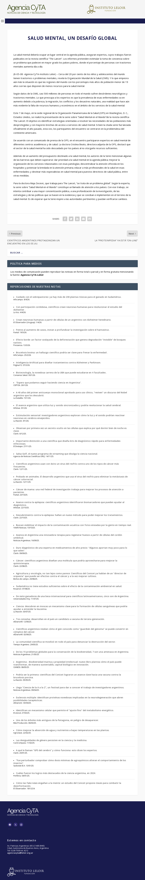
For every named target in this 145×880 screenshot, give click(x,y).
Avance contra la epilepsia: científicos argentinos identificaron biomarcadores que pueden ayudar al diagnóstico (68, 503)
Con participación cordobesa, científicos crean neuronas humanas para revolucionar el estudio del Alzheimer (67, 308)
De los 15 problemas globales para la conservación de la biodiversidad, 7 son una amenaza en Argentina (72, 651)
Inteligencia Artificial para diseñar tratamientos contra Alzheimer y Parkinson (58, 362)
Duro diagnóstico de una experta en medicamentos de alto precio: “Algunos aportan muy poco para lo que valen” (70, 549)
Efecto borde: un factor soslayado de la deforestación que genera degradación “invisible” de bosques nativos (69, 341)
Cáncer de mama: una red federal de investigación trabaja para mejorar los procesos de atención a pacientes (68, 491)
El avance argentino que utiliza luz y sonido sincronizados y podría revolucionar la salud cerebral (68, 405)
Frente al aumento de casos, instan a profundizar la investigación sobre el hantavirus (62, 329)
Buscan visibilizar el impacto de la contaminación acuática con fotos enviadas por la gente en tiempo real (73, 524)
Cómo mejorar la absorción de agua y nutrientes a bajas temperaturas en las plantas (62, 730)
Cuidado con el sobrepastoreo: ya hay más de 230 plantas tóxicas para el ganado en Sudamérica (68, 296)
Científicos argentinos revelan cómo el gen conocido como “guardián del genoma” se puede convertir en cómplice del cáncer (70, 630)
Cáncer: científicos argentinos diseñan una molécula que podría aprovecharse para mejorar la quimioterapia (65, 562)
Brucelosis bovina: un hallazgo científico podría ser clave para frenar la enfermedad (61, 352)
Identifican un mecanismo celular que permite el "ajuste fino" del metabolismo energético (64, 710)
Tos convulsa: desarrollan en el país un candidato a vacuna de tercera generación (60, 619)
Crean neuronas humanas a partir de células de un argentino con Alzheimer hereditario (63, 319)
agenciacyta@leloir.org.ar (20, 852)
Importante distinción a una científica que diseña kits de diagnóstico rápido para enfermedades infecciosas (66, 442)
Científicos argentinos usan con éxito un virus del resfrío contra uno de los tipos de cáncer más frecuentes (66, 465)
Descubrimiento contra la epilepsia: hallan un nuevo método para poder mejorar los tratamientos (69, 515)
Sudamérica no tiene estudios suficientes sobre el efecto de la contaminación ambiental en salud (68, 586)
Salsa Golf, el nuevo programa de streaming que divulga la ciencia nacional (56, 453)
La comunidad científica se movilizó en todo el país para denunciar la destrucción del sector (65, 641)
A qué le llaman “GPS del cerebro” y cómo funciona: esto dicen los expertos (56, 750)
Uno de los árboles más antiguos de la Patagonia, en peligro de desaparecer (57, 720)
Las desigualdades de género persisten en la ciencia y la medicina (51, 740)
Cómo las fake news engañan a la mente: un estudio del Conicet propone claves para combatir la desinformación (67, 784)
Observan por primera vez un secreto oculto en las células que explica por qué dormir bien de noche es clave (70, 429)
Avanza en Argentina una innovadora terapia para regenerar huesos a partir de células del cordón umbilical (67, 536)
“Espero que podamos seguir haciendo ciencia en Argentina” (48, 382)
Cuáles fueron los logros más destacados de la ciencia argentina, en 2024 (55, 773)
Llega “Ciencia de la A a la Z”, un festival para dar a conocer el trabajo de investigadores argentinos (70, 687)
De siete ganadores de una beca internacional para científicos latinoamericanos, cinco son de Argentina (72, 596)
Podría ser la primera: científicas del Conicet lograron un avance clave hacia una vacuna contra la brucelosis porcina (67, 676)
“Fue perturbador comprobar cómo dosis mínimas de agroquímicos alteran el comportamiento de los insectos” (69, 762)
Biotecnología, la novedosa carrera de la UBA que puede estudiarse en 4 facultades (61, 372)
